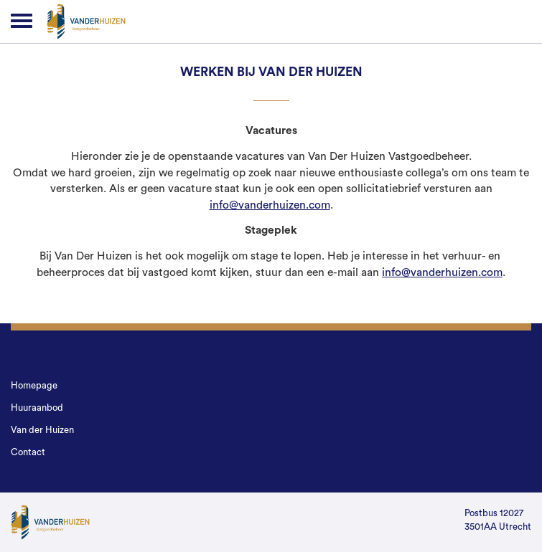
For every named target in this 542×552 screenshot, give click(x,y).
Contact (28, 452)
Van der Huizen (42, 429)
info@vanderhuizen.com (270, 205)
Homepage (34, 385)
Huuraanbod (37, 407)
